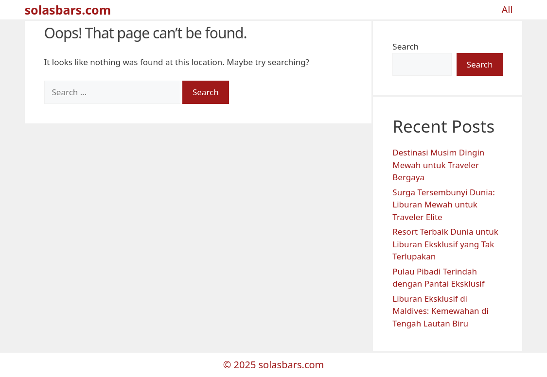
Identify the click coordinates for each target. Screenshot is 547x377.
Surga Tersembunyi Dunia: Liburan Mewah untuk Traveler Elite (443, 205)
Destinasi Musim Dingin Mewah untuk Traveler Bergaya (438, 165)
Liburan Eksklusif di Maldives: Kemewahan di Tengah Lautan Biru (440, 311)
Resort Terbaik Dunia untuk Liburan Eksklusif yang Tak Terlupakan (445, 244)
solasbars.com (68, 9)
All (506, 9)
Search (405, 46)
